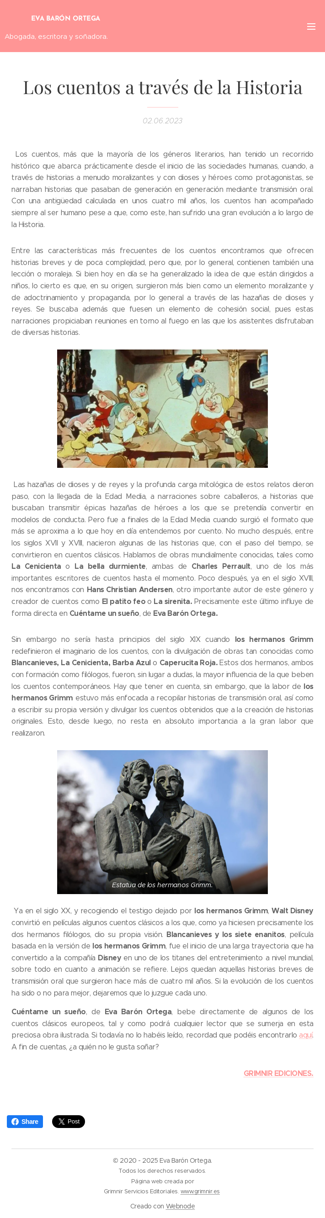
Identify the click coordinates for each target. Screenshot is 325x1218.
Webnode (180, 1206)
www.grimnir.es (200, 1191)
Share (24, 1121)
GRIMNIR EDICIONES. (279, 1073)
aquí (305, 1035)
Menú (311, 26)
